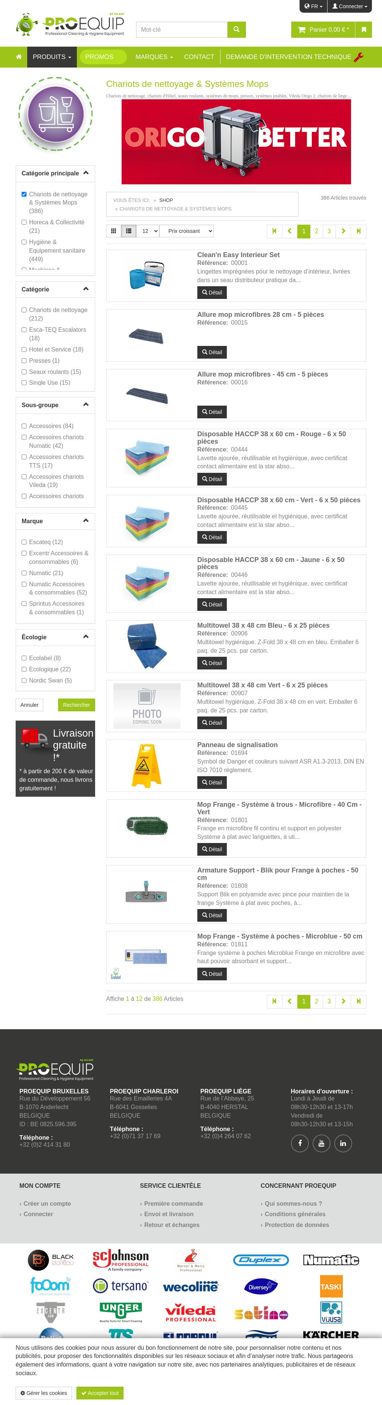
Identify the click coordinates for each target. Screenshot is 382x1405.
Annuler (29, 705)
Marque (32, 521)
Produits (52, 56)
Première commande (173, 1204)
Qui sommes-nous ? (293, 1204)
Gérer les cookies (44, 1393)
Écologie (34, 637)
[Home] (18, 57)
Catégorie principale (50, 173)
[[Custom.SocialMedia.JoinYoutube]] (322, 1143)
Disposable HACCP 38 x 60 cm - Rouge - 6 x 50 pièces (271, 437)
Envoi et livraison (169, 1214)
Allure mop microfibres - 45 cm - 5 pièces (262, 374)
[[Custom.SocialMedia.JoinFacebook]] (300, 1143)
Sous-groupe (40, 405)
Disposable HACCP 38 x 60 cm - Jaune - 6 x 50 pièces (271, 563)
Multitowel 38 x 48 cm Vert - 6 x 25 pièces (262, 685)
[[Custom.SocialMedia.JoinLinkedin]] (343, 1143)
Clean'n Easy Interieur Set (238, 255)
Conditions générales (295, 1214)
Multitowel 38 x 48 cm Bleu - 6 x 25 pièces (263, 625)
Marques (154, 56)
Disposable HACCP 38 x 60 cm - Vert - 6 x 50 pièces (279, 500)
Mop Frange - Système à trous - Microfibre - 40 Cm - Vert (279, 808)
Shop (166, 200)
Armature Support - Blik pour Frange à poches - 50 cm (277, 874)
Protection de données (297, 1225)
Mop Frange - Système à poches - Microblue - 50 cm (280, 936)
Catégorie (35, 289)
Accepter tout (100, 1393)
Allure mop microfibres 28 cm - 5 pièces (260, 314)
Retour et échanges (172, 1225)
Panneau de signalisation (237, 745)
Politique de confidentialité (322, 1393)
